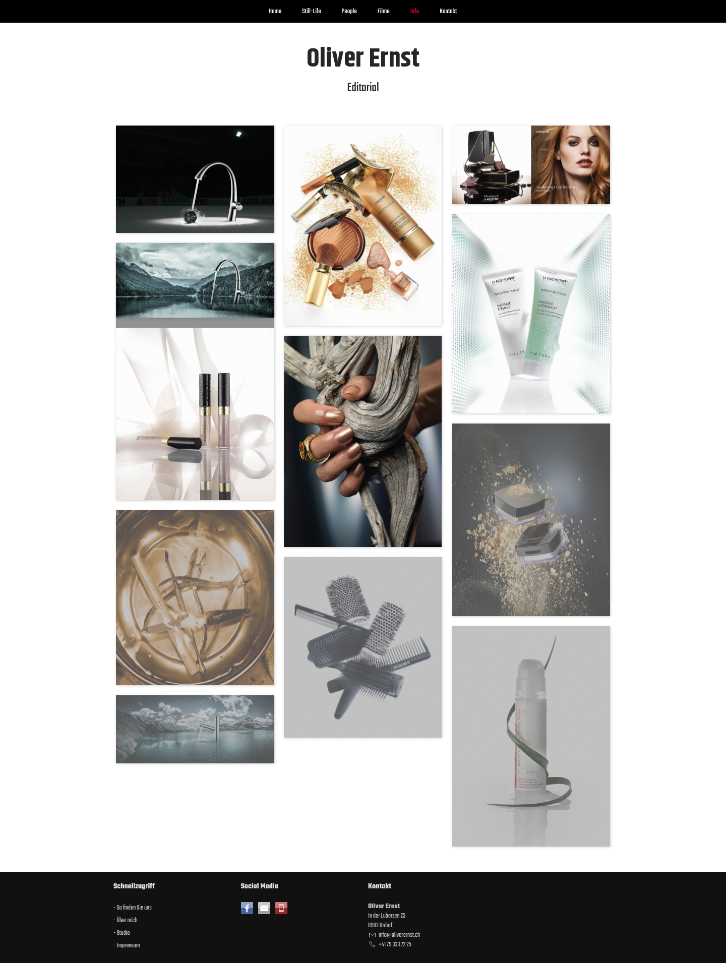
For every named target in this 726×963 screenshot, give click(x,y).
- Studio (121, 933)
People (349, 11)
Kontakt (448, 11)
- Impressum (126, 946)
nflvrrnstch (399, 935)
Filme (384, 11)
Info (414, 11)
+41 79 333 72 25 (395, 945)
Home (275, 11)
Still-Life (311, 11)
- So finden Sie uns (132, 908)
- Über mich (125, 921)
